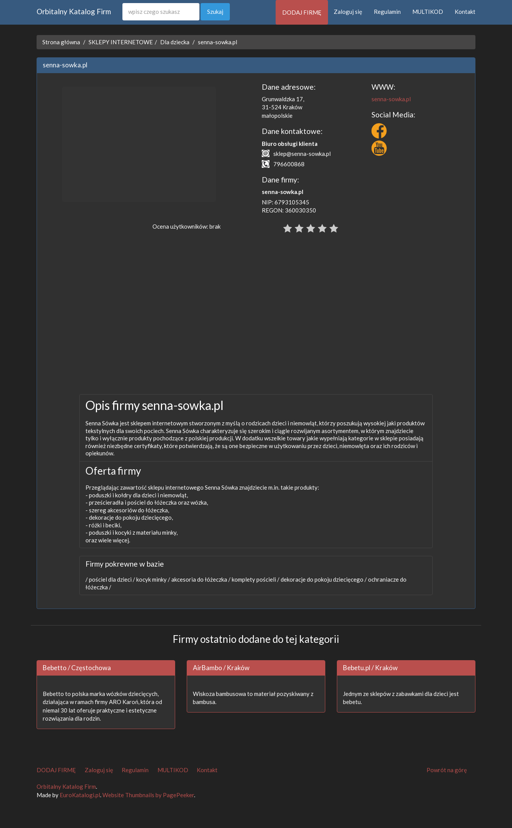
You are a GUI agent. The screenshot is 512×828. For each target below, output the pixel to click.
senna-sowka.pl (217, 41)
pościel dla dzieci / (111, 579)
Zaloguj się (348, 11)
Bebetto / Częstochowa (77, 668)
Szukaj (215, 11)
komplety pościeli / (255, 579)
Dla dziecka (174, 41)
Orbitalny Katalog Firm (74, 11)
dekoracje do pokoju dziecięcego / (323, 579)
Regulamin (387, 11)
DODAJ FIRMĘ (301, 12)
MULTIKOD (427, 11)
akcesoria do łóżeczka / (200, 579)
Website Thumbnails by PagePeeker (148, 794)
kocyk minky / (152, 579)
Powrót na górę (447, 769)
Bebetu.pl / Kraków (370, 668)
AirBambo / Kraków (221, 668)
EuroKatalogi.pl (80, 794)
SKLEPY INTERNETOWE (121, 41)
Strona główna (61, 41)
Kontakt (465, 11)
